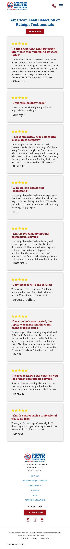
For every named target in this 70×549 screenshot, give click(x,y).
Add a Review (35, 31)
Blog (35, 495)
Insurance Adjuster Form (35, 480)
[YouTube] (42, 519)
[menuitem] (25, 538)
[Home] (17, 6)
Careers (35, 490)
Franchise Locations (35, 500)
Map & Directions (35, 470)
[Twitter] (35, 519)
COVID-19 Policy (35, 485)
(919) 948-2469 (35, 506)
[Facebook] (28, 519)
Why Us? (35, 476)
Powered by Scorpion (16, 544)
